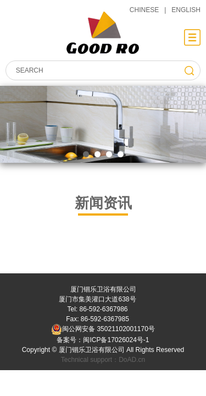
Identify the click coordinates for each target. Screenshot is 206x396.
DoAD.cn (132, 360)
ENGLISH (186, 10)
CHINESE (144, 10)
